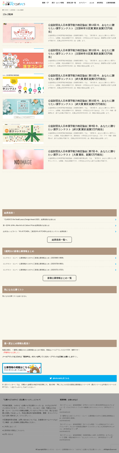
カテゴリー (82, 3)
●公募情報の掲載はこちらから (13, 430)
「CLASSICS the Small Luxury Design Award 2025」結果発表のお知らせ (29, 219)
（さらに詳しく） (25, 415)
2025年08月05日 (87, 437)
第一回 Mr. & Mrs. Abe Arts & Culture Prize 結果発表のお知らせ (26, 225)
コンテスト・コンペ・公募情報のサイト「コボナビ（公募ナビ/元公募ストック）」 (75, 449)
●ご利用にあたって (9, 426)
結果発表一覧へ (59, 239)
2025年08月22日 (87, 408)
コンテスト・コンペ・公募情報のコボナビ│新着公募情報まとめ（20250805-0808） (34, 258)
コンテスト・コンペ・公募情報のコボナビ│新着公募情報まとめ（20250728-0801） (34, 264)
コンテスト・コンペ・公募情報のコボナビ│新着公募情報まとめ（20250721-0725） (34, 270)
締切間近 (100, 3)
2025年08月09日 (87, 418)
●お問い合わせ (7, 434)
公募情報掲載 (110, 3)
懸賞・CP (45, 3)
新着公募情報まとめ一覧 (59, 278)
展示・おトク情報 (58, 3)
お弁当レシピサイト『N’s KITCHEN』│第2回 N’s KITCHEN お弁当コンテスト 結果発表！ (35, 231)
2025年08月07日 (87, 427)
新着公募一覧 (71, 3)
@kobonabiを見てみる (61, 378)
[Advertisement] (59, 188)
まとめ (91, 3)
